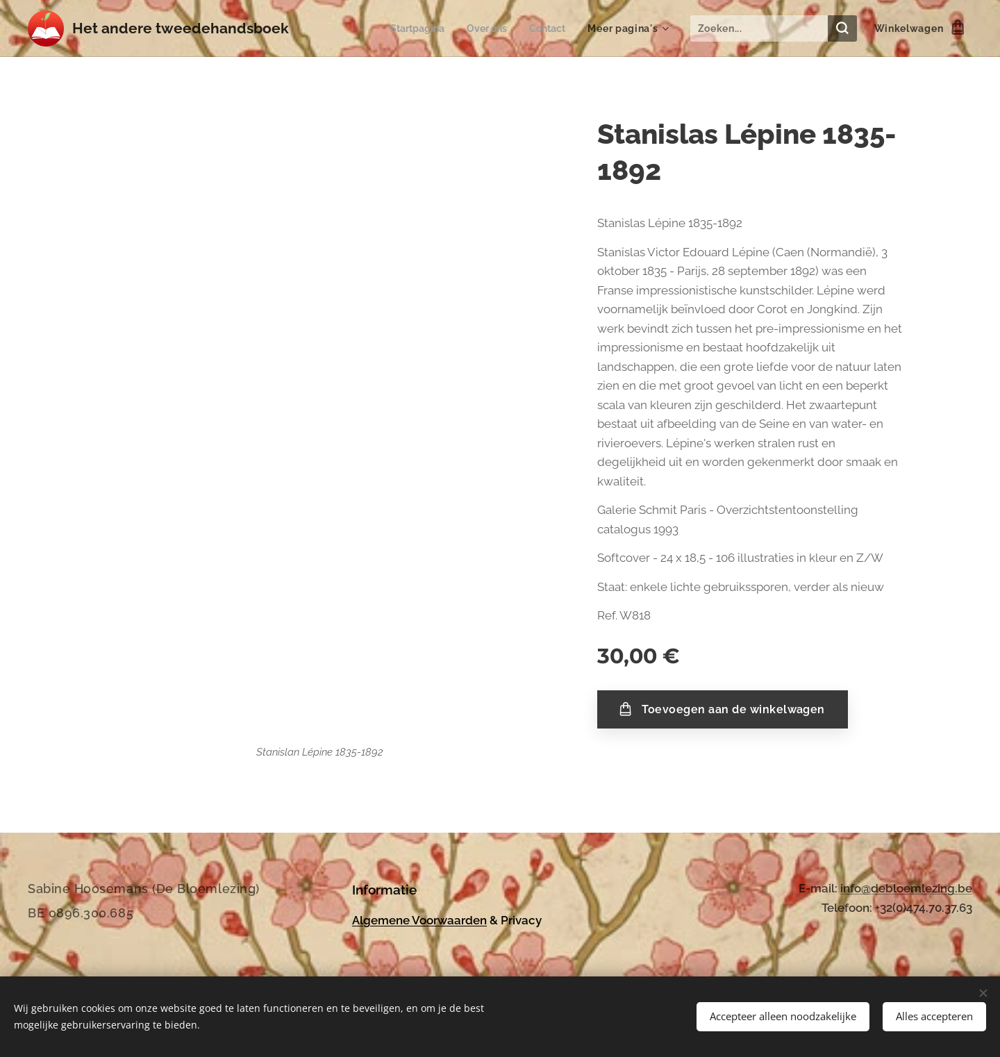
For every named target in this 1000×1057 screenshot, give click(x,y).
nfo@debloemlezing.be (907, 888)
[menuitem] (411, 28)
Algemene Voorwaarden (419, 919)
